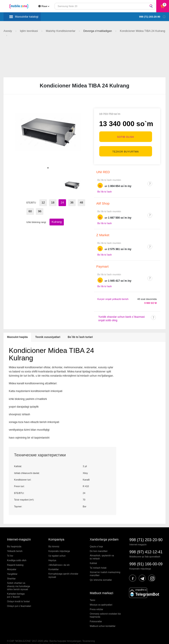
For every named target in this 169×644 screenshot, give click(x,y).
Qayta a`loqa (96, 539)
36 (66, 202)
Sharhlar (11, 571)
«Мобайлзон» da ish (59, 557)
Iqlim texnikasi (29, 31)
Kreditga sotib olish (16, 552)
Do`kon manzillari (98, 543)
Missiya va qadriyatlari (101, 597)
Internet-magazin (19, 532)
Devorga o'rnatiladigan (98, 31)
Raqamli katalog (15, 557)
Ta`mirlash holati (98, 560)
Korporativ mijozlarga (59, 543)
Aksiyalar (11, 562)
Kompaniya (56, 532)
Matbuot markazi (101, 585)
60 (82, 202)
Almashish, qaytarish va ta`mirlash (102, 549)
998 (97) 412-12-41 (146, 544)
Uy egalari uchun (57, 548)
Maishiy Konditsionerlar (61, 31)
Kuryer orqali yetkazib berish (113, 291)
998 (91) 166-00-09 (146, 556)
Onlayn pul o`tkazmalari (19, 598)
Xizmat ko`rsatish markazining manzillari (105, 566)
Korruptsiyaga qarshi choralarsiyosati (63, 568)
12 (42, 202)
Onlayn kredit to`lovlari (18, 594)
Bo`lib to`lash (104, 184)
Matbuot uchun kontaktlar (103, 618)
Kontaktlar (53, 562)
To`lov (10, 548)
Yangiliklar (12, 566)
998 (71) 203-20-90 (146, 532)
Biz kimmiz (53, 539)
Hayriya (52, 552)
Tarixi (92, 592)
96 (29, 209)
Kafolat (93, 556)
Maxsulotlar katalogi (26, 16)
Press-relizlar (96, 601)
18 (50, 202)
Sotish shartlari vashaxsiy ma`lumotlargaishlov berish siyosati (18, 578)
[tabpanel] (48, 132)
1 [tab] (48, 168)
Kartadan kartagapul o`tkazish (16, 588)
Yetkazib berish (14, 543)
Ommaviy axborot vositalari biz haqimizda (105, 607)
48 (74, 202)
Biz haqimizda (14, 539)
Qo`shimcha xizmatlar (101, 572)
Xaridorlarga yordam (104, 532)
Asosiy (8, 31)
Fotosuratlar (96, 614)
